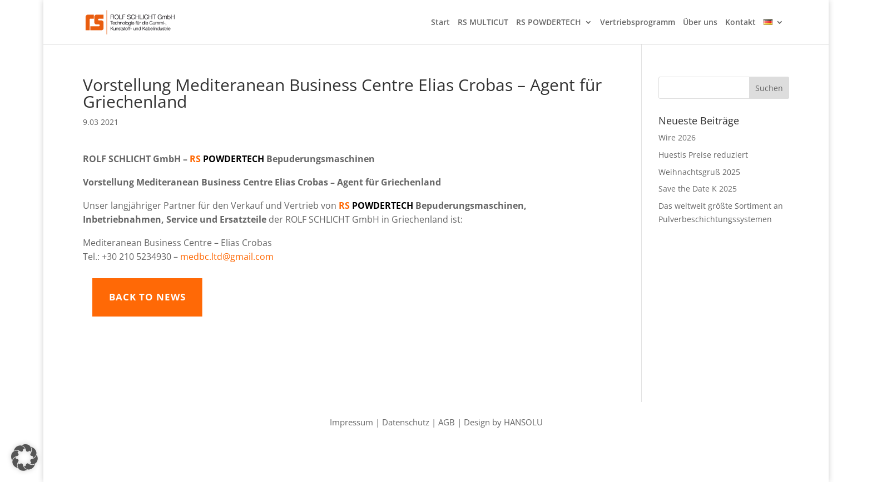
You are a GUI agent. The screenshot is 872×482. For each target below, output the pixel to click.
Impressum (351, 422)
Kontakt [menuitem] (740, 22)
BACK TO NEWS (207, 296)
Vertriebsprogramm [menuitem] (637, 22)
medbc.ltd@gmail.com (227, 256)
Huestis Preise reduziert (703, 154)
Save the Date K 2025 (697, 188)
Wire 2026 (677, 137)
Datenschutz (405, 422)
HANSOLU (523, 422)
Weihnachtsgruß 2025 (699, 172)
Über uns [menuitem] (700, 22)
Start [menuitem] (440, 22)
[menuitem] (774, 31)
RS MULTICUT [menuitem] (483, 22)
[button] (24, 457)
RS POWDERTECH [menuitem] (548, 22)
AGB (446, 422)
